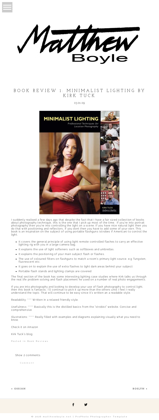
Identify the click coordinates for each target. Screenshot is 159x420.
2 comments (27, 355)
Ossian (20, 389)
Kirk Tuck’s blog (22, 334)
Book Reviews (37, 341)
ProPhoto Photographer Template (101, 416)
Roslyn (139, 389)
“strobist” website (106, 306)
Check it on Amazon (24, 327)
